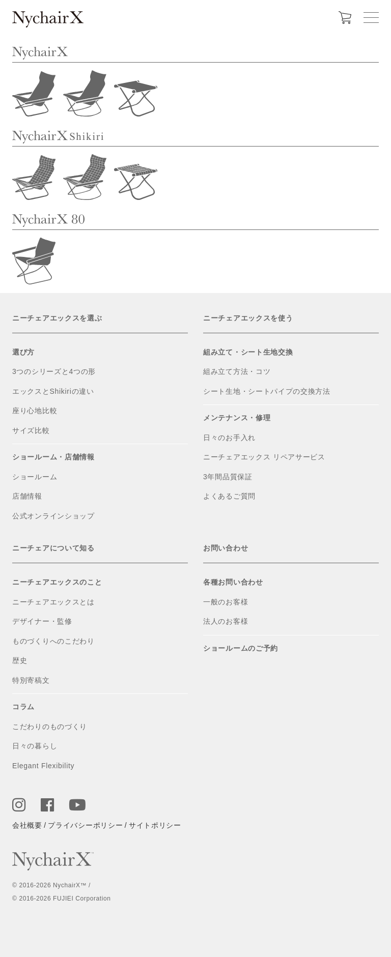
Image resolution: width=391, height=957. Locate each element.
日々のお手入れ (229, 437)
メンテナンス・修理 (236, 418)
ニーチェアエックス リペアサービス (264, 457)
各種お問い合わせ (233, 582)
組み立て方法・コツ (236, 371)
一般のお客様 (225, 602)
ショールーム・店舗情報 (53, 457)
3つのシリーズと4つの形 (54, 371)
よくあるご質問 (229, 496)
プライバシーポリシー (85, 825)
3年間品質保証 (228, 477)
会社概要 (27, 825)
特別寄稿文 (31, 680)
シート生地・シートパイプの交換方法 (266, 391)
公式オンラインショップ (53, 516)
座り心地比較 (34, 411)
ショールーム (34, 477)
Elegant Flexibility (43, 766)
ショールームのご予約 (240, 648)
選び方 (23, 352)
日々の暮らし (34, 746)
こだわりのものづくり (49, 726)
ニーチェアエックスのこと (57, 582)
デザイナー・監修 (42, 621)
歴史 (19, 660)
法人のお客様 (225, 621)
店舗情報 (27, 496)
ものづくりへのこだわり (53, 641)
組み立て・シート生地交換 (248, 352)
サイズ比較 (31, 430)
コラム (23, 707)
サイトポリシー (155, 825)
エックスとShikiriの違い (53, 391)
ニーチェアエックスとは (53, 602)
